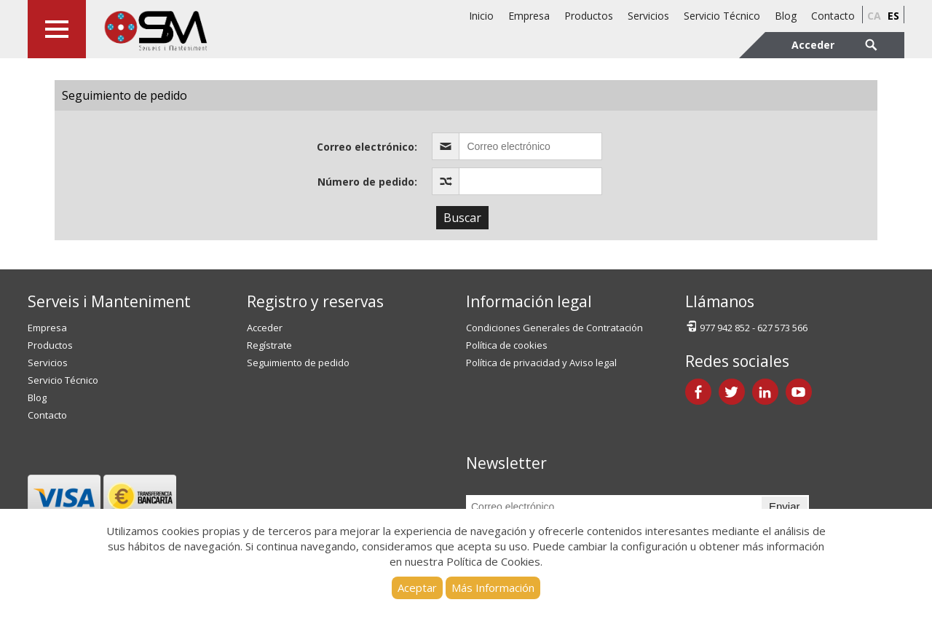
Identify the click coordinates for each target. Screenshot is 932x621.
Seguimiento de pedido (298, 362)
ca (874, 16)
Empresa (529, 16)
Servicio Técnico (722, 16)
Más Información (492, 587)
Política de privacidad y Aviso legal (541, 362)
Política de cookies (507, 345)
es (893, 16)
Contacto (833, 16)
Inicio (481, 16)
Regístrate (269, 345)
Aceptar (417, 587)
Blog (786, 16)
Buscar (462, 218)
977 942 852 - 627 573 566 (746, 326)
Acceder (265, 327)
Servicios (648, 16)
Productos (588, 16)
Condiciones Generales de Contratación (554, 327)
